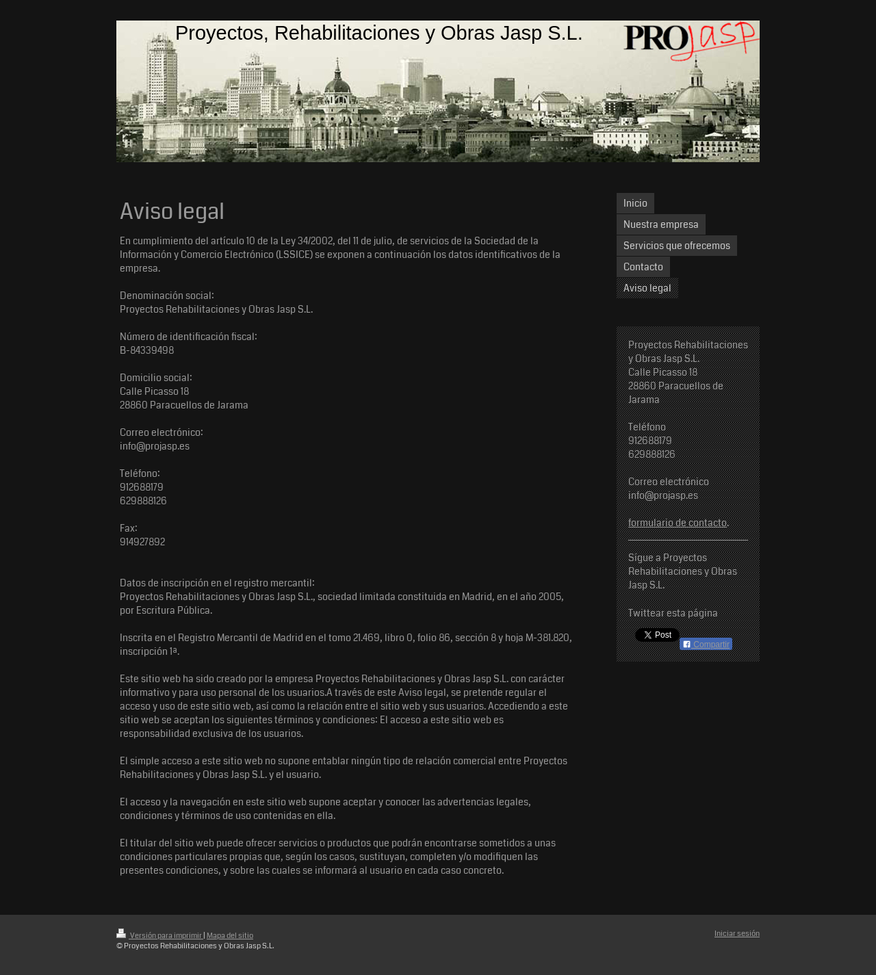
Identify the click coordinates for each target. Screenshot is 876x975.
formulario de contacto (677, 523)
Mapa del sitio (230, 936)
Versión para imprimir (159, 936)
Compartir (706, 644)
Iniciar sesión (737, 933)
